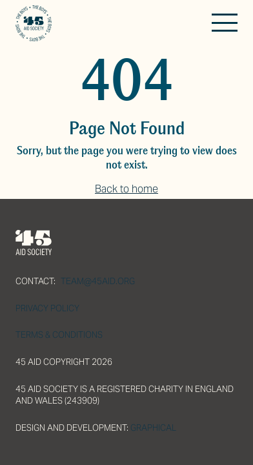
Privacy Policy (47, 308)
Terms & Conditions (59, 334)
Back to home (126, 189)
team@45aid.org (98, 281)
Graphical (153, 427)
